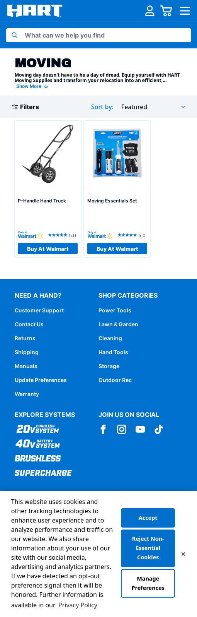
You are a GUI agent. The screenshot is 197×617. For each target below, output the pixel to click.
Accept (148, 517)
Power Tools (114, 310)
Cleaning (110, 338)
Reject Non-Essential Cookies (148, 548)
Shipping (27, 352)
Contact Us (29, 324)
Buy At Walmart (48, 248)
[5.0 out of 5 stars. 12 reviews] (63, 235)
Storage (108, 366)
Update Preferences (41, 380)
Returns (25, 338)
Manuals (26, 366)
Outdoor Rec (115, 380)
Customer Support (39, 310)
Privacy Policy (77, 605)
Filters (25, 107)
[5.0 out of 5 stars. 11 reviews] (132, 235)
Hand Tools (113, 352)
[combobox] (154, 107)
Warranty (27, 394)
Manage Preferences (148, 583)
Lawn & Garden (118, 324)
